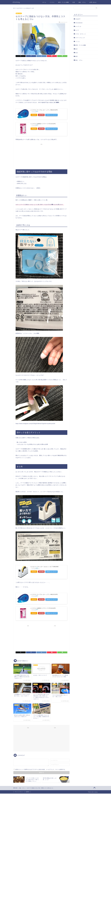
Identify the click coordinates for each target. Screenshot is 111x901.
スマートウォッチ (80, 37)
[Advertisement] (41, 156)
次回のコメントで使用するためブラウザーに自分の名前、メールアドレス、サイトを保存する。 (40, 769)
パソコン (52, 2)
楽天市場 (42, 115)
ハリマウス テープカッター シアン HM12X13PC (44, 110)
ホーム (44, 2)
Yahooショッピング (53, 115)
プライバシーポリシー (19, 791)
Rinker (37, 111)
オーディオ (78, 26)
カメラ (77, 30)
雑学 (76, 56)
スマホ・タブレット (80, 34)
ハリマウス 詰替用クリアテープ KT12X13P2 (43, 123)
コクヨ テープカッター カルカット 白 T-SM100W (44, 566)
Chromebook (78, 22)
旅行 (76, 49)
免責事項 (27, 791)
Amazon (34, 115)
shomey (16, 2)
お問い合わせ (93, 2)
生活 (74, 2)
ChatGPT (77, 19)
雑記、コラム (82, 2)
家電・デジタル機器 (63, 2)
